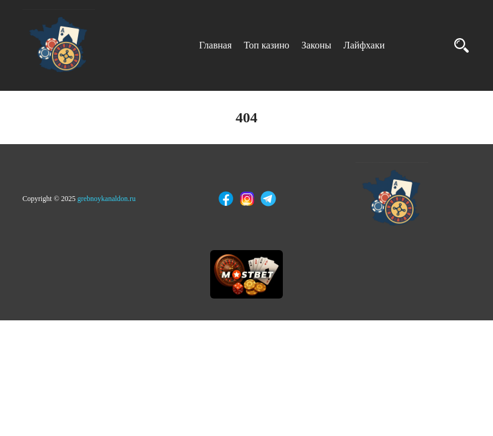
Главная (215, 45)
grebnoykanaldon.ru (107, 198)
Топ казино (267, 45)
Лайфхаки (364, 45)
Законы (316, 45)
